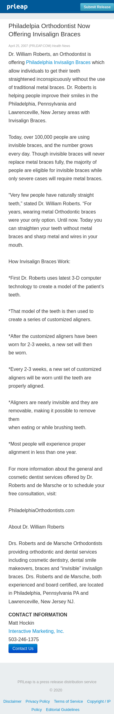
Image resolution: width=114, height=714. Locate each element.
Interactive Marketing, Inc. (36, 631)
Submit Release (97, 7)
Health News (61, 46)
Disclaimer (12, 701)
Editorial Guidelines (62, 709)
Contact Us (22, 648)
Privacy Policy (38, 701)
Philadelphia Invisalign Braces (58, 62)
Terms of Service (68, 701)
